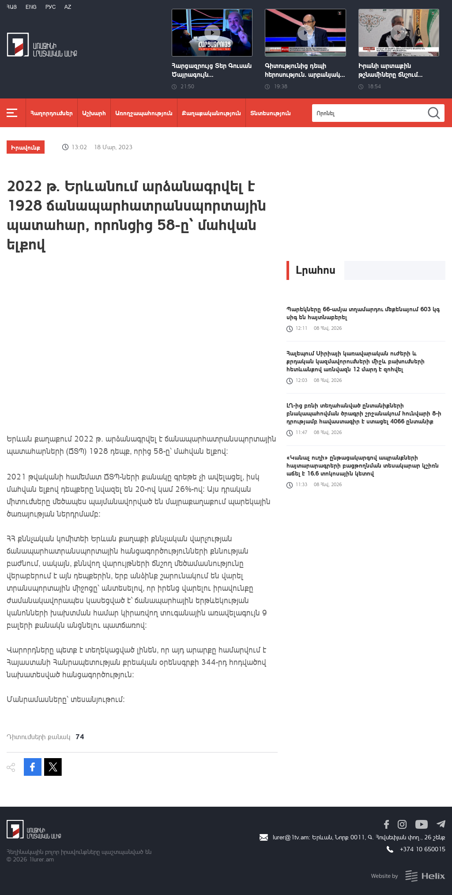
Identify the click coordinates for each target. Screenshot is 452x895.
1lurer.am (41, 859)
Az (67, 7)
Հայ (12, 7)
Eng (31, 7)
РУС (50, 7)
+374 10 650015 (422, 849)
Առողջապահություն (144, 113)
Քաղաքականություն (211, 113)
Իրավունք (25, 147)
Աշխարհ (94, 113)
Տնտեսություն (270, 113)
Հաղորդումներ (51, 113)
